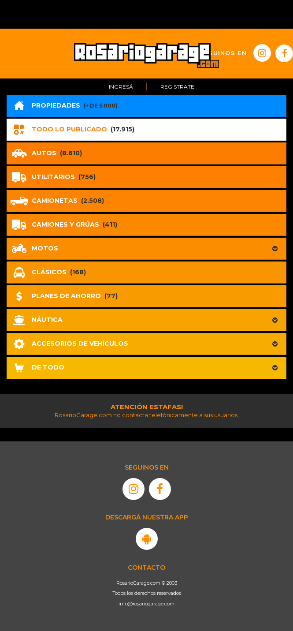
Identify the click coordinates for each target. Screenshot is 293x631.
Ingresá (121, 86)
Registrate (177, 86)
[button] (146, 249)
